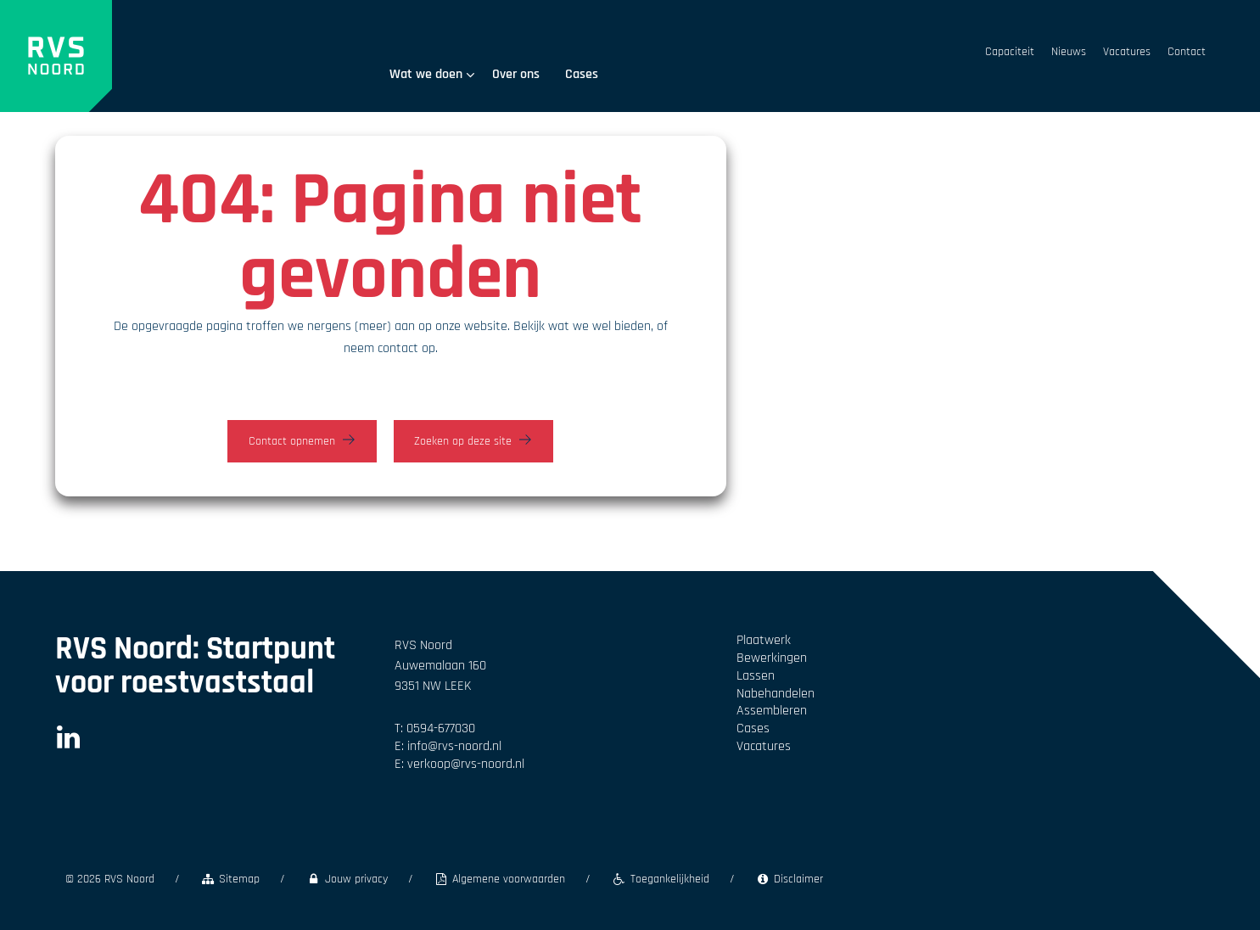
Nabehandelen (775, 694)
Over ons (516, 74)
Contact (1187, 51)
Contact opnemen (292, 441)
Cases (581, 74)
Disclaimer (789, 879)
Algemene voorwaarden (500, 879)
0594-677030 (440, 728)
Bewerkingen (771, 658)
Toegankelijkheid (660, 879)
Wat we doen (432, 74)
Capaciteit (1009, 51)
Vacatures (1127, 51)
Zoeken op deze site (463, 441)
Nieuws (1068, 51)
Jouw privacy (346, 879)
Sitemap (230, 879)
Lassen (755, 676)
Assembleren (771, 711)
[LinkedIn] (68, 743)
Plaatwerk (763, 640)
